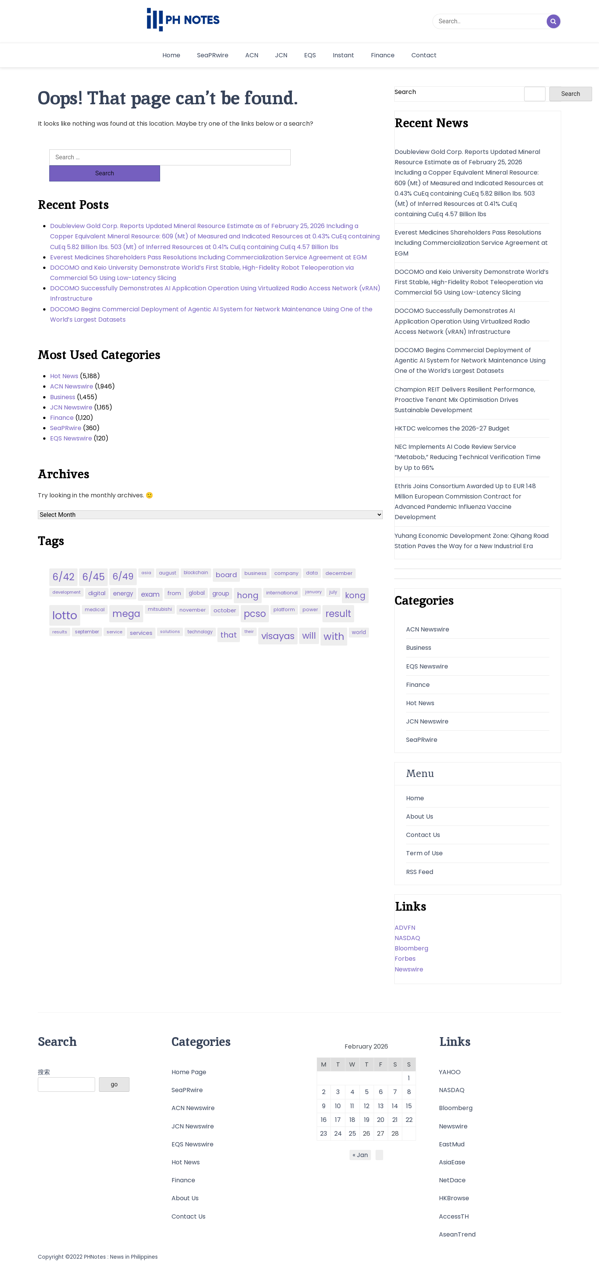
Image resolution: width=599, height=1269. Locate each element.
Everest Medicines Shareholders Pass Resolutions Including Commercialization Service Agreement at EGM (208, 241)
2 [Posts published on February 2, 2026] (323, 1092)
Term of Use (424, 853)
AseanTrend (457, 1234)
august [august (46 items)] (167, 557)
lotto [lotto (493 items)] (64, 599)
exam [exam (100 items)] (150, 578)
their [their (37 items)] (249, 615)
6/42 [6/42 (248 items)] (63, 561)
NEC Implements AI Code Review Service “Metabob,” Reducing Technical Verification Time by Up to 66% (468, 457)
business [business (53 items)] (255, 557)
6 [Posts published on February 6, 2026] (381, 1092)
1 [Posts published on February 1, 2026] (409, 1078)
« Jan (360, 1155)
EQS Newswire (71, 422)
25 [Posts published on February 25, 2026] (352, 1133)
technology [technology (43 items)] (200, 616)
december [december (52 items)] (339, 557)
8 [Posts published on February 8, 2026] (409, 1092)
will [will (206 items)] (309, 619)
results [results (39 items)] (59, 616)
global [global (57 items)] (197, 577)
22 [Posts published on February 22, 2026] (409, 1119)
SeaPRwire (212, 55)
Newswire (409, 969)
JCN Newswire (71, 391)
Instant (343, 55)
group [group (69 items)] (220, 577)
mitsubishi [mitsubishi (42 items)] (160, 593)
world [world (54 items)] (359, 616)
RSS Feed (419, 872)
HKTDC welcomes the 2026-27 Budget (452, 428)
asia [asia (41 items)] (146, 557)
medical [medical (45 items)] (95, 593)
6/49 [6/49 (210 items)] (123, 560)
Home (171, 55)
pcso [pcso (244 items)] (255, 597)
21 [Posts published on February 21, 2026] (395, 1119)
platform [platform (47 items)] (284, 593)
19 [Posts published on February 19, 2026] (366, 1119)
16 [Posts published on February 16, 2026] (324, 1119)
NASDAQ (407, 938)
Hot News (64, 360)
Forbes (405, 958)
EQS (310, 55)
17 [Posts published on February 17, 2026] (338, 1119)
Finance (383, 55)
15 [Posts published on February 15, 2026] (409, 1106)
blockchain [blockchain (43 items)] (196, 557)
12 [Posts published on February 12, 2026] (366, 1106)
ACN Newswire (71, 370)
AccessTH (454, 1216)
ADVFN (405, 927)
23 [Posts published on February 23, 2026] (323, 1133)
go (114, 1084)
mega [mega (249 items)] (126, 597)
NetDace (452, 1180)
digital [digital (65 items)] (96, 577)
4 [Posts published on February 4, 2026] (352, 1092)
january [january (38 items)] (313, 576)
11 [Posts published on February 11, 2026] (352, 1106)
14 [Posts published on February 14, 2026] (395, 1106)
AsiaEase (452, 1162)
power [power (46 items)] (310, 593)
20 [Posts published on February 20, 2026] (380, 1119)
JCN (281, 55)
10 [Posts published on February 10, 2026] (338, 1106)
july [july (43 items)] (333, 576)
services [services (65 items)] (141, 617)
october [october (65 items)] (225, 594)
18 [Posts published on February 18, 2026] (352, 1119)
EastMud (452, 1144)
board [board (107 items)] (226, 558)
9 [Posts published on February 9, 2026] (323, 1106)
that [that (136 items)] (228, 618)
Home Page (189, 1072)
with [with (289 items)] (334, 620)
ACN (251, 55)
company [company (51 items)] (286, 557)
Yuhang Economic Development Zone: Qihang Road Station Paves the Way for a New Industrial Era (472, 540)
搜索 (44, 1072)
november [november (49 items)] (193, 594)
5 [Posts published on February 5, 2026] (367, 1092)
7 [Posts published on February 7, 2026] (395, 1092)
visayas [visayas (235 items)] (278, 619)
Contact (424, 55)
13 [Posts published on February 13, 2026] (381, 1106)
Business (62, 381)
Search (405, 91)
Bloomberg (411, 948)
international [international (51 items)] (282, 576)
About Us (419, 816)
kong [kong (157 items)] (355, 579)
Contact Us (423, 834)
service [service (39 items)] (114, 616)
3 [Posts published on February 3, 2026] (338, 1092)
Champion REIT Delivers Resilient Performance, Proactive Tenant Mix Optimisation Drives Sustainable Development (465, 399)
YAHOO (450, 1072)
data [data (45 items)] (312, 557)
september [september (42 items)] (87, 616)
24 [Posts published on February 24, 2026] (338, 1133)
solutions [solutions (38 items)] (170, 615)
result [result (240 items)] (338, 597)
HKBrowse (454, 1198)
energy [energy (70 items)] (123, 577)
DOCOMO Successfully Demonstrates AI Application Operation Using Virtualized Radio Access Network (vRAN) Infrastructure (215, 277)
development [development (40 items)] (66, 576)
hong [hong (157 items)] (248, 579)
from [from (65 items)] (174, 577)
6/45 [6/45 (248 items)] (93, 561)
